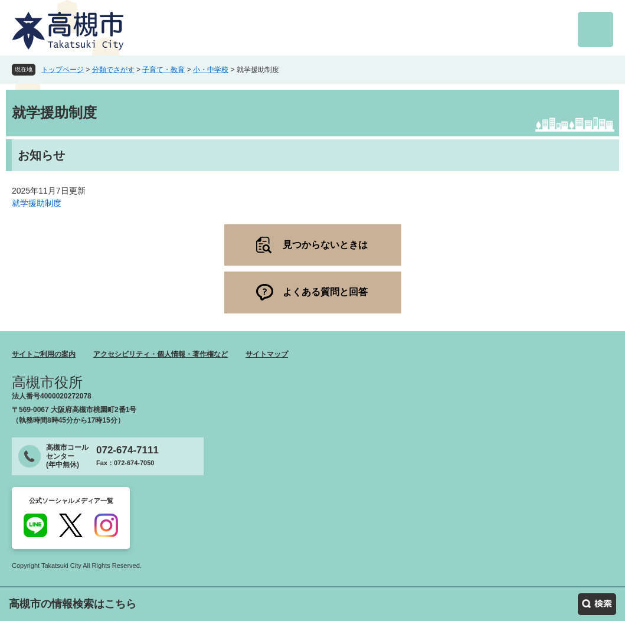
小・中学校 (210, 70)
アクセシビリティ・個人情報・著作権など (160, 354)
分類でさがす (113, 70)
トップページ (62, 70)
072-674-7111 (127, 450)
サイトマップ (267, 354)
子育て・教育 (163, 70)
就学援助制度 (36, 203)
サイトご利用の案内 (44, 354)
